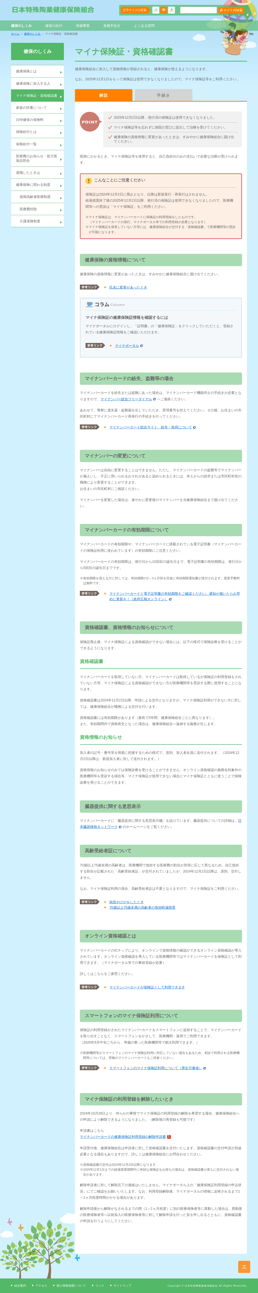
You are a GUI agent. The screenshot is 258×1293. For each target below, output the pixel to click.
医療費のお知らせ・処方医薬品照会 (36, 158)
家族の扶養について (31, 108)
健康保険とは (26, 71)
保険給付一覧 (26, 144)
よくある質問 (144, 26)
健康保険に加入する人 (33, 83)
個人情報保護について (71, 1285)
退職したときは (28, 173)
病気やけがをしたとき (126, 902)
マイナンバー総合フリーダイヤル (126, 399)
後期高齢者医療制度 (35, 197)
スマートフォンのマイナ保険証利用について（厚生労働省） (155, 1068)
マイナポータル (127, 346)
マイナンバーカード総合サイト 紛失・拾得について (150, 427)
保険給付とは (26, 132)
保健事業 (83, 26)
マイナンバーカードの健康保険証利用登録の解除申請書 (123, 1137)
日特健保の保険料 (29, 120)
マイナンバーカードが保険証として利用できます (147, 987)
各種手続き (111, 26)
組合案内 (20, 1285)
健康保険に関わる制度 (33, 185)
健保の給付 (53, 26)
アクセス (41, 1285)
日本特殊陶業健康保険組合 (53, 9)
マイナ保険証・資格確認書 (36, 95)
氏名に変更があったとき (128, 287)
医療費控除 (28, 209)
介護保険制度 (30, 221)
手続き (163, 95)
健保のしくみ (21, 26)
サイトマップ (122, 1285)
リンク (99, 1285)
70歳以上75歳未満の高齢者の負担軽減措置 (142, 907)
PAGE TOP (244, 1267)
